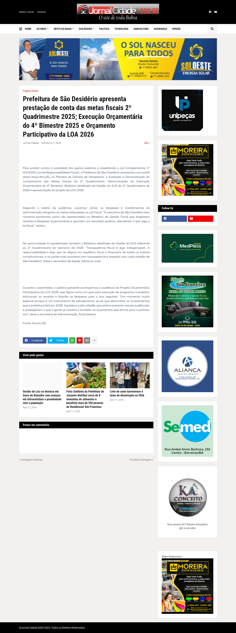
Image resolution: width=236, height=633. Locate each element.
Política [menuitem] (104, 28)
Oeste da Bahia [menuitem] (63, 28)
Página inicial (30, 91)
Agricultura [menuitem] (141, 28)
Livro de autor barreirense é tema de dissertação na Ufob (127, 393)
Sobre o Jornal (26, 12)
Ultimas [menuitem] (41, 28)
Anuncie (41, 12)
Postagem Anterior (32, 459)
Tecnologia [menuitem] (121, 28)
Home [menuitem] (28, 28)
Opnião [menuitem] (176, 28)
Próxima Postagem (141, 459)
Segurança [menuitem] (160, 28)
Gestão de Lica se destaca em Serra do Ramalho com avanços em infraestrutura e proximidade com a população (42, 397)
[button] (22, 29)
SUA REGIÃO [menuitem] (85, 28)
